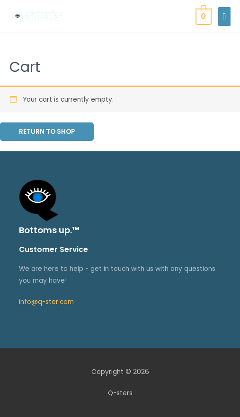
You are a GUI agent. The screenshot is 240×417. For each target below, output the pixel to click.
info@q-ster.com (46, 301)
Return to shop (47, 131)
